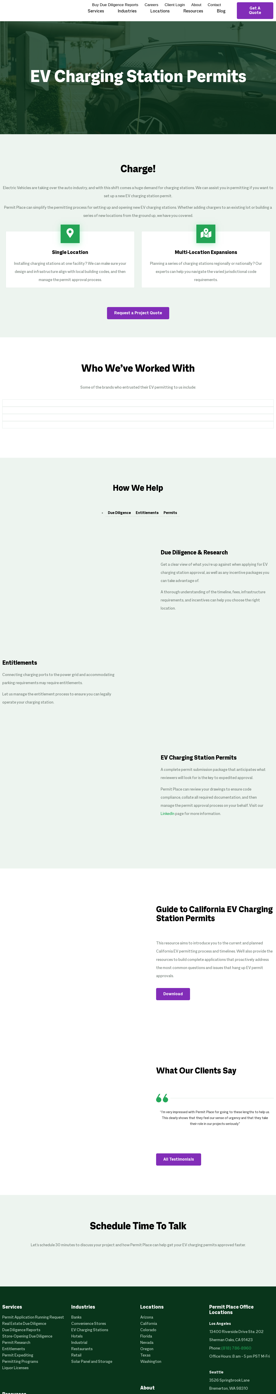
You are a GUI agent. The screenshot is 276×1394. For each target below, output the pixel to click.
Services (96, 11)
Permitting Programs (20, 1362)
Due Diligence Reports (21, 1330)
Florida (146, 1336)
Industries (127, 11)
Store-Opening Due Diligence (27, 1336)
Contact (214, 5)
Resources (193, 11)
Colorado (148, 1330)
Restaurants (82, 1349)
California (148, 1324)
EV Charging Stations (89, 1330)
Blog (221, 11)
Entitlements (147, 513)
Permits (170, 513)
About (196, 5)
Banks (76, 1317)
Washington (150, 1362)
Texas (145, 1355)
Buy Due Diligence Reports (115, 5)
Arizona (146, 1317)
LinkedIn (167, 814)
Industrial (79, 1343)
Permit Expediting (17, 1355)
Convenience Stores (88, 1324)
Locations (160, 11)
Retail (76, 1355)
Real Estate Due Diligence (24, 1324)
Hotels (77, 1336)
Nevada (146, 1343)
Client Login (175, 5)
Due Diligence (119, 513)
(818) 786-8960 (236, 1348)
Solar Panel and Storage (91, 1362)
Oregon (146, 1349)
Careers (151, 5)
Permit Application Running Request (33, 1317)
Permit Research (16, 1343)
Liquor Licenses (15, 1368)
